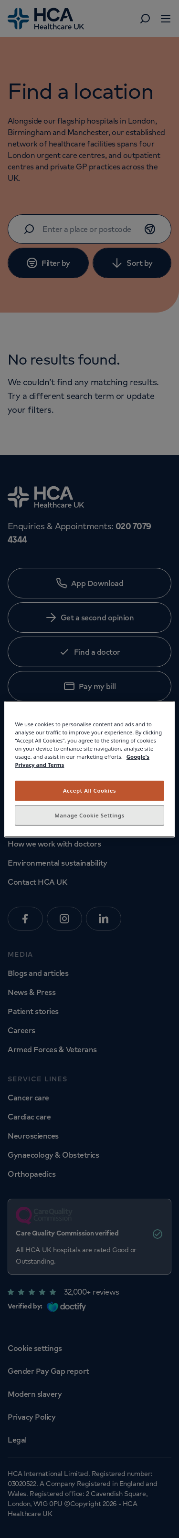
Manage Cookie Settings (89, 815)
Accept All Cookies (89, 790)
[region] (89, 769)
